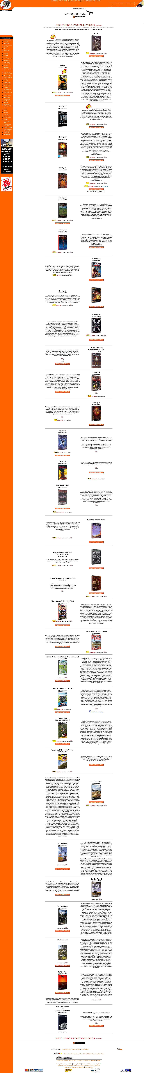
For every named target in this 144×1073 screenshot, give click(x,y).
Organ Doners (7, 134)
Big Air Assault (7, 117)
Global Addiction (8, 40)
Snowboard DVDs (86, 1064)
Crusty (5, 57)
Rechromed (6, 91)
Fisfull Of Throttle (8, 127)
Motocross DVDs (68, 1064)
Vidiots (5, 110)
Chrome (5, 119)
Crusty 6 (6, 46)
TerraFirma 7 (7, 97)
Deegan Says (7, 104)
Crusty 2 (6, 80)
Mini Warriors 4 (7, 85)
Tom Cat (6, 102)
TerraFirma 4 (7, 52)
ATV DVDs (97, 1065)
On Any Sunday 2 (8, 77)
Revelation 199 (7, 89)
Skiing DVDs (68, 1067)
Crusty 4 (6, 55)
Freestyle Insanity (8, 129)
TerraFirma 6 (7, 43)
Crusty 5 (6, 53)
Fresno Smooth (7, 95)
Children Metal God (8, 73)
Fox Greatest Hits (8, 45)
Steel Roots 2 (7, 99)
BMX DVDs (80, 1065)
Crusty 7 (6, 41)
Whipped (6, 112)
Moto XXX (6, 126)
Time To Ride (7, 132)
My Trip (6, 65)
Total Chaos (6, 60)
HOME (98, 1)
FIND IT (66, 1)
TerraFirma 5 (7, 50)
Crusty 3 (6, 79)
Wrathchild (6, 67)
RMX (5, 109)
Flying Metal (7, 131)
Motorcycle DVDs (77, 1064)
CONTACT (77, 1)
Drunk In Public (7, 124)
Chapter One (7, 116)
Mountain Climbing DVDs (78, 1067)
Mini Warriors (7, 72)
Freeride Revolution (8, 58)
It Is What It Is (7, 114)
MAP (71, 1)
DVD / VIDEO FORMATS (88, 1)
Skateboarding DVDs (96, 1064)
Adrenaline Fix (7, 64)
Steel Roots (6, 100)
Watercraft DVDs (89, 1067)
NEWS (61, 1)
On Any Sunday (7, 75)
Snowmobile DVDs (89, 1065)
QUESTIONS (54, 1)
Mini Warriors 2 (7, 82)
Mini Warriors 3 (7, 84)
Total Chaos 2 (7, 62)
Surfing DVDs (59, 1064)
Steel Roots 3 (7, 87)
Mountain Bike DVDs (72, 1065)
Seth (5, 48)
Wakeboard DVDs (62, 1065)
